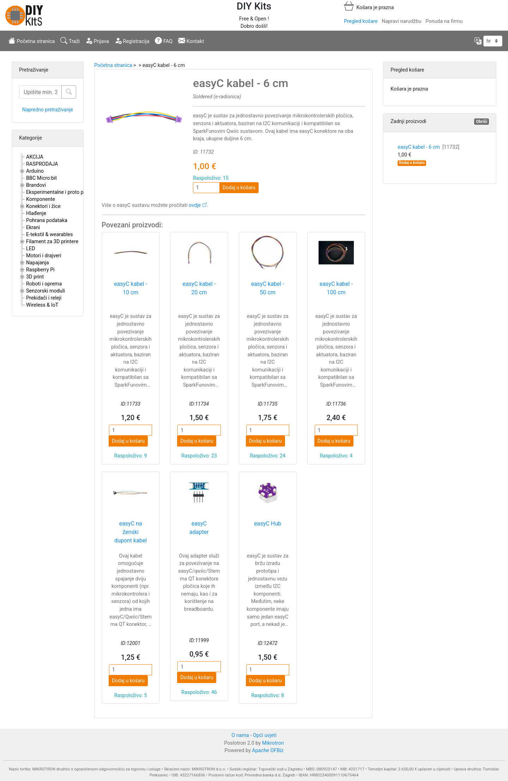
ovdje (195, 205)
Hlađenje (36, 213)
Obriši (481, 121)
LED (30, 249)
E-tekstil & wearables (49, 235)
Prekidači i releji (43, 298)
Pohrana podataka (46, 220)
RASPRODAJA (42, 164)
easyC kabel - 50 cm (267, 288)
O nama (240, 735)
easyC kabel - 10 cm (130, 288)
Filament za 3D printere (52, 242)
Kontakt (191, 40)
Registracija (132, 40)
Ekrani (33, 227)
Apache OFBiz (267, 751)
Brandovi (36, 185)
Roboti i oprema (44, 284)
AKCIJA (34, 157)
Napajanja (37, 263)
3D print (35, 277)
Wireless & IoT (42, 305)
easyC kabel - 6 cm (428, 147)
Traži (70, 40)
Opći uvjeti (265, 735)
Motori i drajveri (43, 256)
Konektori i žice (43, 206)
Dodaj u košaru (239, 187)
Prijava (97, 40)
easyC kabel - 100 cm (336, 288)
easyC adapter (199, 527)
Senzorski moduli (45, 291)
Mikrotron (273, 743)
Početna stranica (31, 40)
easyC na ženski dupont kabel (130, 532)
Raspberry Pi (40, 270)
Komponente (40, 199)
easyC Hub (267, 523)
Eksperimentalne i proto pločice (61, 192)
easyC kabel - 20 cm (199, 288)
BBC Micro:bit (41, 178)
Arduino (35, 171)
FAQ (164, 40)
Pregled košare (360, 21)
